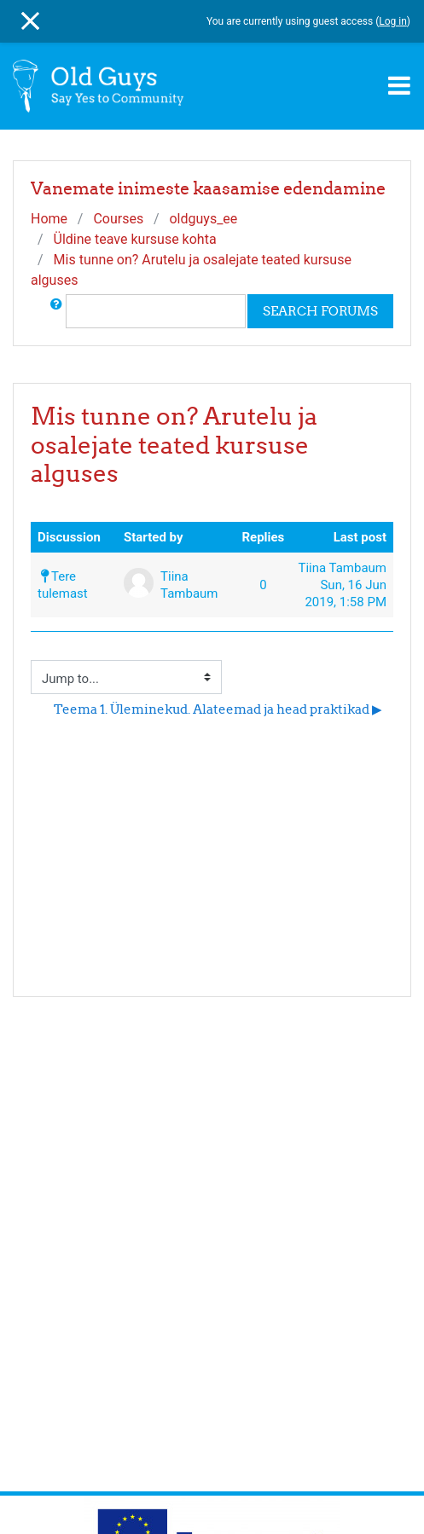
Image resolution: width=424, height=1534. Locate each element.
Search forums (320, 311)
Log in (393, 21)
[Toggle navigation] (399, 85)
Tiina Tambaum (342, 568)
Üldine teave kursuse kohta (135, 239)
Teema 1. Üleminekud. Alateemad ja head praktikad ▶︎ (218, 709)
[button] (56, 311)
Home (49, 219)
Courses (118, 219)
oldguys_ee (203, 219)
